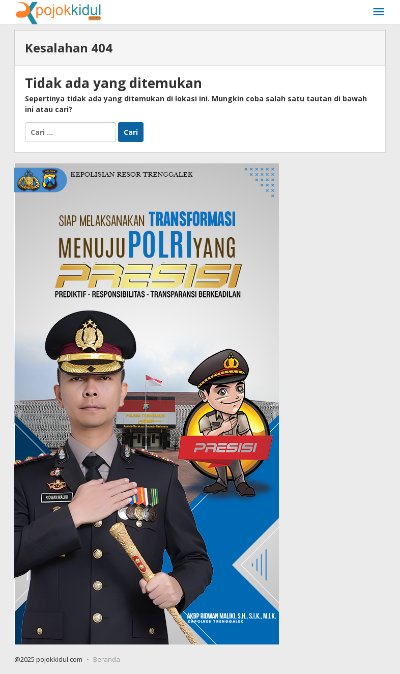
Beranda (106, 659)
